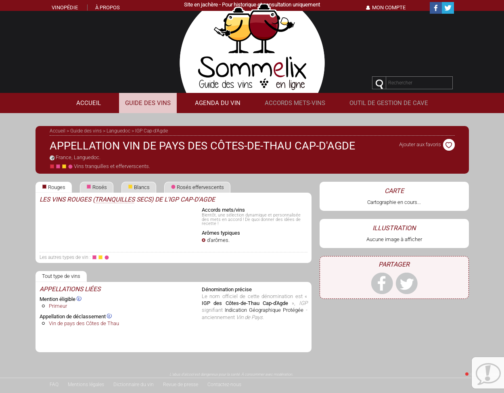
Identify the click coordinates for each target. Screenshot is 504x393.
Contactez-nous (224, 384)
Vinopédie (65, 7)
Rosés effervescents (197, 187)
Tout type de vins (61, 276)
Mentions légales (86, 384)
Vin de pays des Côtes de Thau (84, 323)
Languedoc (118, 131)
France (63, 157)
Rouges (53, 187)
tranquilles (115, 199)
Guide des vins (86, 131)
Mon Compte (389, 7)
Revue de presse (180, 384)
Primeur (58, 306)
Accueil (57, 131)
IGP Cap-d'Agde (151, 131)
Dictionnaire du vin (133, 384)
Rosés (96, 187)
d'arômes (217, 240)
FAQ (54, 384)
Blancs (139, 187)
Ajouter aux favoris (427, 144)
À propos (107, 7)
